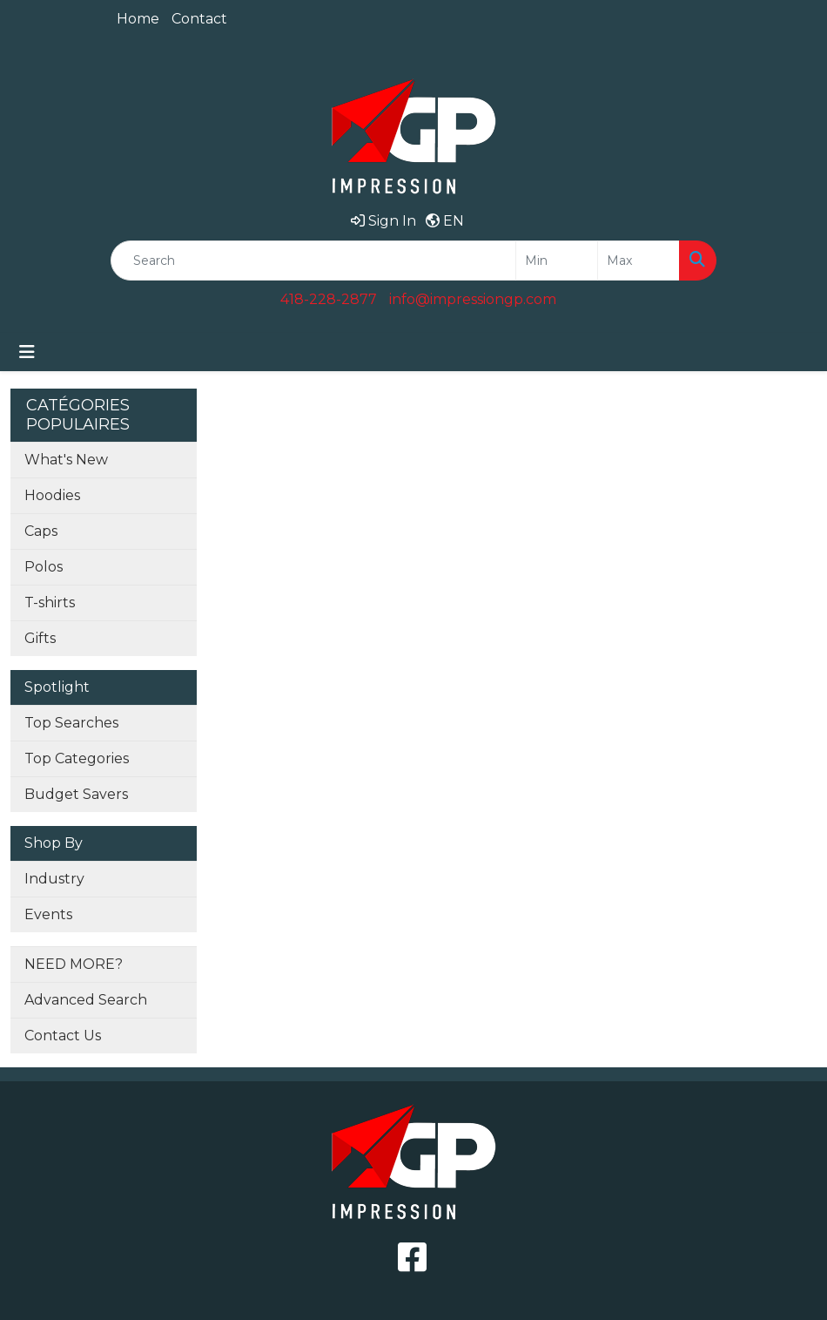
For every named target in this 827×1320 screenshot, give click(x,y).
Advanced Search (85, 1000)
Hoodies (52, 495)
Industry (54, 878)
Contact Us (62, 1035)
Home (138, 18)
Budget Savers (76, 794)
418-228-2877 (328, 299)
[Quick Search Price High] (638, 260)
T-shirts (49, 602)
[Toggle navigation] (27, 352)
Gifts (40, 638)
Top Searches (71, 722)
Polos (43, 566)
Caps (40, 531)
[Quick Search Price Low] (556, 260)
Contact (199, 18)
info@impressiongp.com (472, 299)
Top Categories (76, 758)
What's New (66, 459)
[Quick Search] (313, 260)
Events (48, 914)
